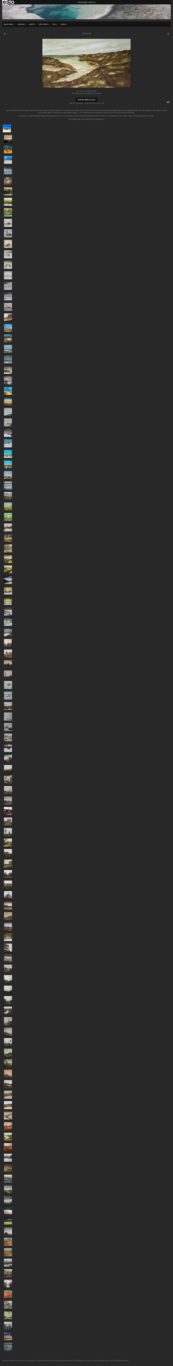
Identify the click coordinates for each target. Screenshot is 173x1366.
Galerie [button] (32, 24)
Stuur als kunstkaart (86, 103)
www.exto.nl (21, 1360)
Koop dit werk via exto (86, 100)
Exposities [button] (22, 24)
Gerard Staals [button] (9, 24)
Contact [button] (63, 24)
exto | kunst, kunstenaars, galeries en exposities (8, 2)
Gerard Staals (82, 2)
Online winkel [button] (44, 24)
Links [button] (55, 24)
